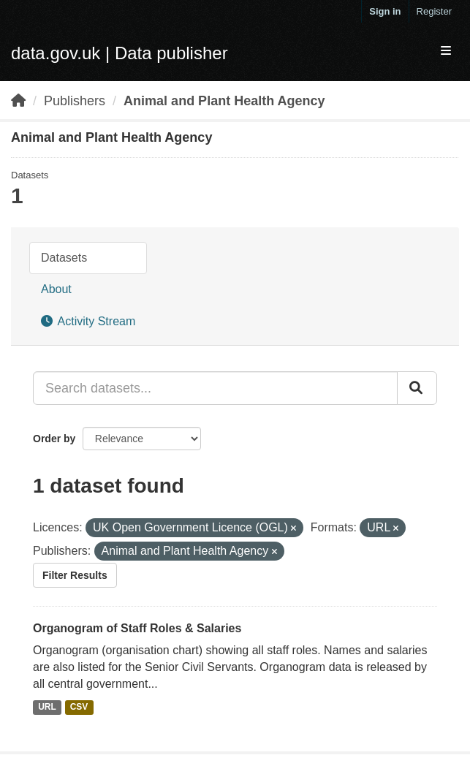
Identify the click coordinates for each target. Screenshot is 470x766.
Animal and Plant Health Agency (224, 101)
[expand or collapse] (446, 51)
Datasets (64, 257)
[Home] (18, 101)
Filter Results (74, 575)
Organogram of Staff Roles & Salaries (137, 628)
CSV (79, 707)
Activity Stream (88, 321)
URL (47, 707)
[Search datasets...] (215, 388)
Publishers (74, 101)
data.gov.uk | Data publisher (119, 53)
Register (434, 11)
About (56, 289)
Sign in (385, 11)
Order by (54, 438)
